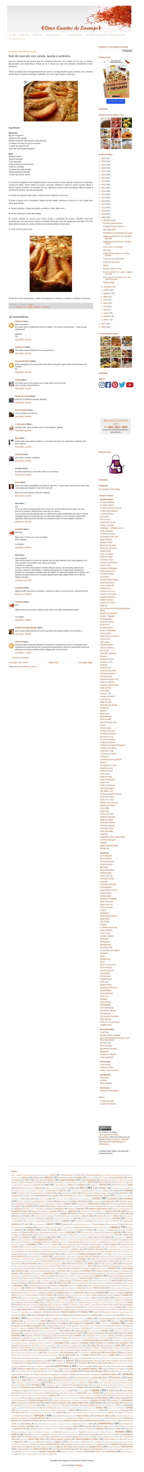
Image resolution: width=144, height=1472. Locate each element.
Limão (15, 1318)
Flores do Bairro (119, 1290)
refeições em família (98, 1400)
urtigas (121, 1437)
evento (52, 1276)
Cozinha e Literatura (95, 1249)
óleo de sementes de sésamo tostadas (44, 1355)
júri (108, 1309)
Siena (68, 1424)
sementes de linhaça (30, 1421)
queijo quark (39, 1393)
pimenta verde (46, 1377)
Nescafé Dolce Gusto (41, 1348)
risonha (18, 380)
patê (32, 1366)
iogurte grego (22, 1309)
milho (25, 1338)
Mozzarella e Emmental (19, 1345)
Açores (17, 1180)
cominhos (129, 1237)
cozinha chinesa (16, 1249)
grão (49, 1300)
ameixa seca (20, 347)
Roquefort (75, 1405)
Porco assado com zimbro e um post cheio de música (117, 278)
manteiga (115, 1323)
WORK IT (98, 1451)
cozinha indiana (47, 1251)
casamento (112, 1224)
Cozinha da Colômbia (31, 1249)
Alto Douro (74, 1190)
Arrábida (79, 1196)
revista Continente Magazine (56, 1403)
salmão (129, 1407)
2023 (104, 168)
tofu (103, 1432)
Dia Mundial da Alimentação (50, 1263)
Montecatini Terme (20, 1343)
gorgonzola (118, 1297)
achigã (104, 1177)
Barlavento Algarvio (126, 1201)
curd (71, 1259)
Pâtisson (40, 1366)
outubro (106, 290)
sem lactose (69, 1416)
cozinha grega (33, 1251)
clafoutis (63, 1235)
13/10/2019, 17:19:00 (23, 653)
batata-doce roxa (111, 1204)
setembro (107, 293)
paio (121, 1358)
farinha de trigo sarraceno (100, 1280)
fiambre (80, 1286)
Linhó (81, 1318)
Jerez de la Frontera (88, 1309)
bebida (42, 1206)
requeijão (114, 1400)
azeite (96, 1198)
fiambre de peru (128, 1285)
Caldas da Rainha (96, 1218)
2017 (104, 188)
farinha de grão (120, 1278)
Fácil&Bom (71, 1276)
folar (22, 1293)
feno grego (129, 1283)
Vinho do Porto (40, 1449)
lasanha (97, 1312)
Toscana (92, 1434)
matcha (117, 1331)
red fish (85, 1400)
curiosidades (82, 1259)
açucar (50, 1180)
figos (23, 1288)
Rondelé (66, 1405)
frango (100, 1292)
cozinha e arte (77, 1249)
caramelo (116, 1221)
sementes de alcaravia (123, 1416)
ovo (58, 1357)
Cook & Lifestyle (51, 1242)
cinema (44, 1235)
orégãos (112, 1355)
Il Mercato (73, 1304)
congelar (105, 1240)
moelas (97, 1338)
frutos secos (20, 1295)
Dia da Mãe (114, 1261)
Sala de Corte (88, 1408)
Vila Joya (113, 1442)
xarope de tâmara (33, 1454)
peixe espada (40, 1369)
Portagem (73, 1382)
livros (43, 1321)
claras (71, 1235)
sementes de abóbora (102, 1416)
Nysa (17, 438)
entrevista (43, 1271)
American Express (35, 1193)
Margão (13, 1328)
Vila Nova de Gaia (37, 1444)
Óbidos (112, 1350)
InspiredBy (80, 1307)
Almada (41, 1190)
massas (104, 1330)
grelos (73, 1300)
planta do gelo (113, 1380)
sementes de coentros (57, 1418)
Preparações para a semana (31, 1387)
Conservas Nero (127, 1240)
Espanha (126, 1271)
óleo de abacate (52, 1352)
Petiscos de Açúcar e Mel (122, 1371)
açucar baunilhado (89, 1180)
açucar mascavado (27, 1182)
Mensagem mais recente (18, 663)
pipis (17, 1380)
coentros (26, 1237)
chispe (61, 1232)
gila (74, 1297)
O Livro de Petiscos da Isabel (77, 1350)
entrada (111, 1268)
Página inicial (53, 663)
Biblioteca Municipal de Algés (121, 1209)
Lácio (16, 1312)
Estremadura (15, 1276)
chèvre (36, 1232)
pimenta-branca (61, 1377)
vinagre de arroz (71, 1444)
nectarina (129, 1345)
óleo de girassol (111, 1353)
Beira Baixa (110, 1206)
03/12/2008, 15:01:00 (23, 389)
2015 (104, 194)
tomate (120, 1431)
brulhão (37, 1216)
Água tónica (18, 1185)
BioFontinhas (44, 1211)
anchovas (85, 1193)
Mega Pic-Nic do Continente (65, 1333)
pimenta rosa (31, 1377)
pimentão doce (101, 1377)
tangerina (100, 1429)
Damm (29, 1261)
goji (100, 1297)
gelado (126, 1295)
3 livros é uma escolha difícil (113, 259)
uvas (128, 1437)
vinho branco (127, 1446)
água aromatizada (105, 1182)
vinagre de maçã (116, 1444)
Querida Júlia (62, 1393)
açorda (130, 1177)
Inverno (111, 1307)
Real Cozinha (118, 1395)
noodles (80, 1348)
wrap (16, 1454)
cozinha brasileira (124, 1247)
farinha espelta (117, 1281)
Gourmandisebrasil (23, 361)
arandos (55, 1196)
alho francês (100, 1188)
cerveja (54, 1230)
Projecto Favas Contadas (39, 1390)
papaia (60, 1361)
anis (113, 1193)
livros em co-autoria (58, 1321)
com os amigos (104, 1237)
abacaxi (36, 1178)
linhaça (74, 1318)
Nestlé (72, 1348)
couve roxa (126, 1244)
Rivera (18, 482)
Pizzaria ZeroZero (79, 1380)
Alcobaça (93, 1185)
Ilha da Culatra (84, 1304)
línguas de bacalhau (34, 1318)
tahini (62, 1429)
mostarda (84, 1343)
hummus (19, 1304)
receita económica (42, 1398)
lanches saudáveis (69, 1312)
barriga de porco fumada (23, 1204)
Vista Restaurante (97, 1449)
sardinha (111, 1412)
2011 (104, 208)
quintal (43, 1395)
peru (57, 1371)
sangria (69, 1412)
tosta (100, 1434)
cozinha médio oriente (123, 1251)
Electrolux (41, 1268)
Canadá (47, 1221)
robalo (17, 1405)
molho (111, 1338)
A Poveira (126, 1175)
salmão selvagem (22, 1410)
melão (111, 1333)
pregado (120, 1385)
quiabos (71, 1393)
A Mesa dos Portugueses (112, 1175)
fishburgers (71, 1288)
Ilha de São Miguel (126, 1304)
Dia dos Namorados (30, 1264)
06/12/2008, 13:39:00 (23, 461)
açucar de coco (106, 1180)
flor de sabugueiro (81, 1290)
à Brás (78, 1175)
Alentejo (115, 1185)
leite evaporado (82, 1315)
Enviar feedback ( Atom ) (27, 667)
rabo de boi (71, 1395)
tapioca (111, 1429)
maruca (68, 1328)
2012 (104, 204)
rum (21, 1408)
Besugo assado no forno (112, 269)
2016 (104, 191)
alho (83, 1187)
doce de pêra (81, 1266)
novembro (107, 287)
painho (115, 1358)
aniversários (124, 1193)
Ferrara (42, 1285)
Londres (87, 1321)
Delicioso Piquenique (49, 1261)
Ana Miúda (19, 588)
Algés (64, 1188)
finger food (42, 1288)
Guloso (109, 1300)
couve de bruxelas (82, 1244)
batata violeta (81, 1204)
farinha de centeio (87, 1278)
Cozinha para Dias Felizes (50, 1254)
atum (23, 1199)
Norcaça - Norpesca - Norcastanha (98, 1348)
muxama (42, 1345)
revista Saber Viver (80, 1403)
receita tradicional (121, 1398)
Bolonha (38, 1213)
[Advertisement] (51, 697)
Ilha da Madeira (97, 1304)
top (26, 1434)
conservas (114, 1240)
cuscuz (119, 1259)
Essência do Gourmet (79, 1273)
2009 (104, 214)
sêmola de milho (110, 1420)
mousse (111, 1343)
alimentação (126, 1188)
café (48, 1218)
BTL (44, 1216)
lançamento (38, 1312)
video (84, 1442)
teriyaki (56, 1432)
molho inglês (41, 1340)
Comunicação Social (40, 1240)
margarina (22, 1328)
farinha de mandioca (50, 1280)
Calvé (107, 1218)
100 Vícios (36, 1175)
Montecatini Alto (128, 1340)
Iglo (42, 1304)
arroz (106, 1195)
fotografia (60, 1293)
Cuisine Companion (58, 1259)
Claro (78, 1235)
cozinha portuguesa (88, 1254)
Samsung (124, 1410)
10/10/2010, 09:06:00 (23, 547)
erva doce (62, 1271)
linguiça (56, 1318)
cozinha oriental (32, 1254)
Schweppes (129, 1412)
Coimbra (64, 1237)
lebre (114, 1312)
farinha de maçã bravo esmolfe (31, 1280)
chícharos (45, 1232)
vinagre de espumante (87, 1444)
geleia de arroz (34, 1297)
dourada (115, 1266)
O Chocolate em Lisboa (56, 1350)
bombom (48, 1213)
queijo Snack (50, 1393)
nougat (115, 1348)
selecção (39, 1415)
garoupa (109, 1295)
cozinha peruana (70, 1254)
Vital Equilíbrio (118, 1449)
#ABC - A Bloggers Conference (20, 1175)
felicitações (119, 1283)
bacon (50, 1201)
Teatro (13, 1432)
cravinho (45, 1256)
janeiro (106, 320)
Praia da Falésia (96, 1385)
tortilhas (82, 1434)
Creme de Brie (70, 1256)
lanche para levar (52, 1312)
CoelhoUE (15, 1237)
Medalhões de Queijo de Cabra (33, 1333)
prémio (128, 1385)
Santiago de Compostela (97, 1412)
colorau (91, 1237)
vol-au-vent (25, 1451)
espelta (38, 1273)
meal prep (15, 1333)
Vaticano (130, 1439)
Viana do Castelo (74, 1442)
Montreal (48, 1343)
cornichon (103, 1242)
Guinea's (100, 1300)
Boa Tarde (85, 1211)
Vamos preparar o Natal (87, 1439)
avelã (49, 1199)
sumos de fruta (20, 1429)
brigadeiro (115, 1213)
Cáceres (22, 1218)
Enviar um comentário (20, 658)
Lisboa (89, 1318)
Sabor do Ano (31, 1408)
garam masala (98, 1295)
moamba (89, 1338)
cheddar (111, 1230)
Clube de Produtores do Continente (94, 1235)
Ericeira (52, 1271)
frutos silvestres (32, 1295)
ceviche (64, 1230)
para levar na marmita (23, 1363)
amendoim (21, 1193)
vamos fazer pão (36, 1439)
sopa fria (88, 1426)
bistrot (64, 1211)
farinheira (24, 1283)
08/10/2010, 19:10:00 (23, 522)
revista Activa (21, 1403)
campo (38, 1221)
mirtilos (46, 1338)
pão (49, 1360)
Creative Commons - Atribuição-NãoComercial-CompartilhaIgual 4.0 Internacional (114, 1141)
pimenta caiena (110, 1374)
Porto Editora (122, 1382)
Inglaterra (68, 1307)
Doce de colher (127, 1263)
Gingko (86, 1297)
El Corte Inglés (29, 1268)
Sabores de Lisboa (46, 1408)
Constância (27, 1242)
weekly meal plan (48, 1451)
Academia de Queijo (66, 1177)
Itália (54, 1309)
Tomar (110, 1432)
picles (73, 1374)
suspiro (40, 1429)
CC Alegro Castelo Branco (99, 1227)
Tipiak (81, 1432)
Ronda (57, 1405)
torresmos (73, 1434)
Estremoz (25, 1276)
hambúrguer (129, 1300)
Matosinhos (126, 1331)
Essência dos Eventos (98, 1273)
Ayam (71, 1199)
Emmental (85, 1268)
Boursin (82, 1213)
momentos (77, 1340)
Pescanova (86, 1371)
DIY (100, 1263)
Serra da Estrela (124, 1420)
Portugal (36, 1385)
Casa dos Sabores (99, 1224)
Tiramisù (89, 1432)
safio (74, 1408)
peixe (130, 1366)
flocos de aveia (100, 1288)
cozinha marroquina (106, 1251)
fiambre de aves (115, 1285)
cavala (85, 1227)
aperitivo (27, 1196)
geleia (24, 1297)
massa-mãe (94, 1331)
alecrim (103, 1185)
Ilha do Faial (18, 1307)
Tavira (127, 1429)
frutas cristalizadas (126, 1293)
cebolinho (18, 1230)
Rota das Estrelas (89, 1405)
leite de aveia (54, 1315)
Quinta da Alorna (109, 1393)
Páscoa (94, 1363)
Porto (91, 1382)
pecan (89, 1366)
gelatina (14, 1298)
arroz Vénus (119, 1196)
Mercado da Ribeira (33, 1335)
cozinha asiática (95, 1247)
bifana (34, 1211)
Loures (95, 1321)
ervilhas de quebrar (103, 1271)
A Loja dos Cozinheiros (92, 1175)
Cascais (122, 1224)
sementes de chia (38, 1418)
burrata (59, 1216)
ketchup (114, 1309)
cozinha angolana (81, 1247)
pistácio (41, 1380)
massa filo (35, 1331)
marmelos (37, 307)
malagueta (64, 1323)
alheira (72, 1188)
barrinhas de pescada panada (45, 1204)
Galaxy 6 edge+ (78, 1295)
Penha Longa (63, 1369)
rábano (62, 1395)
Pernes (49, 1371)
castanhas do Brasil (44, 1227)
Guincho (91, 1300)
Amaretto (96, 1190)
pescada (74, 1371)
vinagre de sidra (31, 1447)
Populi (28, 1382)
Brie (107, 1213)
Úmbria (113, 1437)
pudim (71, 1391)
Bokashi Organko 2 (97, 1211)
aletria (123, 1185)
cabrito (100, 1216)
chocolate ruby (86, 1232)
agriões (91, 1182)
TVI (99, 1437)
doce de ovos (69, 1266)
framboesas (79, 1293)
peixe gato (52, 1369)
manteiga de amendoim (32, 1326)
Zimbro (105, 265)
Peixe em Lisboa (24, 1369)
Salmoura (45, 1410)
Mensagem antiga (85, 663)
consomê (17, 1242)
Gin (80, 1297)
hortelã (130, 1302)
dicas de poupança (77, 1263)
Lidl (111, 1315)
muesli (33, 1345)
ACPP (27, 1180)
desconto (89, 1261)
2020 (104, 178)
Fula (42, 1295)
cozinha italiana (75, 1251)
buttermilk (75, 1216)
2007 (104, 324)
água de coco (118, 1182)
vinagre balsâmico (54, 1444)
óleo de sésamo (65, 1355)
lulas (122, 1321)
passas (105, 1363)
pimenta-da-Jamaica (82, 1377)
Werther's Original (67, 1451)
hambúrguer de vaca (23, 1302)
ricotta (108, 1403)
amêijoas (105, 1190)
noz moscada (39, 1350)
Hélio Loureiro (60, 1302)
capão (107, 1221)
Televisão (22, 1432)
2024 (104, 165)
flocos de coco (128, 1288)
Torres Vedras (62, 1434)
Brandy (99, 1213)
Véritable (47, 1442)
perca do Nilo (20, 1371)
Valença (22, 1439)
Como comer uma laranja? (113, 247)
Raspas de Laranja (22, 396)
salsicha (84, 1410)
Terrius (64, 1432)
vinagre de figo (102, 1444)
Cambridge (129, 1218)
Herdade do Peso (99, 1302)
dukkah (130, 1266)
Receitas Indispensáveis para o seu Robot (66, 1400)
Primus (118, 1387)
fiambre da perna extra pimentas (97, 1285)
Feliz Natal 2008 (109, 230)
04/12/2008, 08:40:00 (23, 417)
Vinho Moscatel (58, 1449)
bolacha (109, 1211)
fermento (18, 1285)
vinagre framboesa (79, 1447)
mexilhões (78, 1336)
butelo (67, 1216)
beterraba (81, 1209)
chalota (90, 1230)
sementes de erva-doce (94, 1418)
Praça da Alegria (75, 1385)
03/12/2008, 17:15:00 (23, 403)
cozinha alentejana (51, 1247)
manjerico (104, 1323)
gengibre (62, 1297)
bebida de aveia (72, 1206)
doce (116, 1264)
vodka (16, 1451)
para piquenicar (42, 1363)
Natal (93, 1345)
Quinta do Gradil (33, 1395)
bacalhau (129, 1198)
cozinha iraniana (61, 1251)
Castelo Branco (57, 1227)
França (91, 1293)
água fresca (129, 1182)
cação (108, 1216)
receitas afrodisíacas (18, 1400)
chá (71, 1230)
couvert (26, 1247)
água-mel (28, 1185)
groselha (83, 1300)
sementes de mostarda (51, 1420)
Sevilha (14, 1424)
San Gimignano (48, 1412)
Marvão (76, 1328)
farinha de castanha (71, 1278)
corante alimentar (74, 1242)
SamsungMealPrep (35, 1412)
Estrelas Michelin (123, 1273)
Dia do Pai (15, 1263)
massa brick (98, 1328)
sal (80, 1408)
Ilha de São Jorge (110, 1304)
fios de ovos (55, 1288)
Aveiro (42, 1199)
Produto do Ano (128, 1387)
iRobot (34, 1309)
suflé (131, 1426)
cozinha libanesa (90, 1251)
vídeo (91, 1442)
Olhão (78, 1355)
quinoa (97, 1393)
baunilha (29, 1206)
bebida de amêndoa (57, 1206)
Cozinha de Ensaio (63, 1249)
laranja (30, 307)
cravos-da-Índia (58, 1256)
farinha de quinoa (82, 1280)
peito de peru (119, 1366)
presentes (51, 1387)
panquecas (39, 1361)
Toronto (52, 1434)
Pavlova (81, 1366)
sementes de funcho (112, 1418)
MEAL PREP (24, 35)
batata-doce (94, 1204)
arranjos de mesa (92, 1196)
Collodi (82, 1237)
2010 (104, 211)
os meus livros (30, 1358)
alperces (63, 1191)
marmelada (44, 1328)
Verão (38, 1442)
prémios (14, 1387)
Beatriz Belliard (21, 410)
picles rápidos (86, 1374)
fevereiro (107, 316)
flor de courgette (57, 1290)
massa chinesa (109, 1328)
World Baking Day (127, 1451)
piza (51, 1380)
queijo (96, 1390)
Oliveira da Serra (89, 1355)
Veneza (30, 1442)
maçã (131, 1321)
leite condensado (39, 1315)
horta (109, 1302)
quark (86, 1390)
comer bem (118, 1237)
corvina (13, 1244)
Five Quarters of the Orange (109, 489)
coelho (126, 1235)
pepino (74, 1369)
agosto (106, 297)
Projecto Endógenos (21, 1390)
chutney (36, 1235)
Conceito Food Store (59, 1240)
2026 (104, 158)
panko (29, 1361)
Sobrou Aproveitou (27, 1426)
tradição (116, 1434)
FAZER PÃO (37, 35)
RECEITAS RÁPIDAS (54, 35)
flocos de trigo (32, 1290)
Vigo (106, 1442)
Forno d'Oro (32, 1293)
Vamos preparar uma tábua (114, 1439)
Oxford (84, 1358)
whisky (78, 1451)
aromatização (68, 1196)
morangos (59, 1343)
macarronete (30, 1323)
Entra (103, 1268)
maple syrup (71, 1326)
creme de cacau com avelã (87, 1256)
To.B (97, 1432)
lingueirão (47, 1318)
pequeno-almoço (90, 1369)
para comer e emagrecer (110, 1361)
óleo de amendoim (67, 1353)
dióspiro (91, 1264)
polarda (123, 1380)
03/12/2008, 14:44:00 (23, 372)
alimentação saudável (18, 1190)
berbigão (49, 1209)
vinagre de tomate (46, 1447)
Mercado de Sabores (51, 1335)
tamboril (90, 1429)
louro (104, 1321)
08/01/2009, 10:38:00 (23, 496)
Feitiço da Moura (97, 1283)
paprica (70, 1360)
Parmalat (70, 1363)
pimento (117, 1377)
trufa (61, 1437)
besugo (71, 1209)
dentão (62, 1261)
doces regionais (103, 1266)
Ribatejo (98, 1403)
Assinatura (129, 1196)
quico (89, 1393)
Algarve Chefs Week (52, 1188)
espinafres (49, 1273)
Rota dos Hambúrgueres (106, 1405)
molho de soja (26, 1340)
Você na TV (129, 1449)
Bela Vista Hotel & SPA (125, 1206)
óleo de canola (83, 1352)
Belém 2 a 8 (30, 1209)
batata (68, 1204)
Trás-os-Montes (27, 1437)
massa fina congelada (49, 1331)
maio (105, 306)
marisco (32, 1328)
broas (18, 1216)
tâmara (70, 1429)
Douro (123, 1266)
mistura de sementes (60, 1338)
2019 (104, 181)
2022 (104, 171)
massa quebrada (81, 1331)
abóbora (48, 1177)
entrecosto (20, 1271)
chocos (97, 1232)
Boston (74, 1213)
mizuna (81, 1338)
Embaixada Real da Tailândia (68, 1268)
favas (34, 1283)
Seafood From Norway (22, 1416)
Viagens (58, 1441)
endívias (95, 1268)
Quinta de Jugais (19, 1395)
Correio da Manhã (116, 1242)
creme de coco (121, 1256)
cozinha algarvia (66, 1247)
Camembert (18, 1221)
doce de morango (42, 1266)
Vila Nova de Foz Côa (21, 1444)
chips (54, 1232)
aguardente (38, 1185)
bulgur (51, 1216)
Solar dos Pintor (50, 1426)
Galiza (88, 1295)
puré (79, 1390)
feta (62, 1286)
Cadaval (40, 1218)
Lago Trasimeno (26, 1312)
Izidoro (77, 1309)
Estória (112, 1273)
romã (39, 1405)
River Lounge (128, 1403)
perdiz (29, 1371)
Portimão (82, 1382)
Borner (56, 1213)
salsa (71, 1410)
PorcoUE (64, 1382)
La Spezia (130, 1309)
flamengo (81, 1288)
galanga (67, 1295)
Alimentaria (32, 1190)
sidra (54, 1424)
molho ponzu (67, 1340)
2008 (104, 217)
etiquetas (35, 1276)
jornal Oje (101, 1309)
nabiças (75, 1345)
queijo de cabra (27, 1393)
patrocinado (62, 1365)
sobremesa (45, 307)
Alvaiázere (85, 1190)
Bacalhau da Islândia (24, 1201)
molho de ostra (121, 1338)
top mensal (35, 1434)
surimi (32, 1429)
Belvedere (39, 1209)
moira (104, 1338)
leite (23, 1315)
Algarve (38, 1188)
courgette (31, 1244)
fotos (70, 1293)
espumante (64, 1273)
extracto (62, 1276)
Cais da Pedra (65, 1218)
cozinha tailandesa (17, 1256)
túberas (75, 1437)
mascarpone (86, 1328)
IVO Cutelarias (66, 1309)
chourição (106, 1232)
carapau (127, 1221)
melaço (91, 1333)
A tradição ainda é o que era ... (114, 226)
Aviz (64, 1199)
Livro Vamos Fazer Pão (30, 1321)
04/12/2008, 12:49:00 (23, 430)
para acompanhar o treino (89, 1361)
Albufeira (71, 1185)
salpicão (63, 1410)
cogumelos (51, 1237)
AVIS (58, 1199)
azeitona (113, 1198)
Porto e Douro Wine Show (107, 1382)
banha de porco (109, 1201)
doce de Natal (56, 1266)
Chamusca (101, 1230)
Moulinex (99, 1343)
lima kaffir (127, 1315)
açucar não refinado (57, 1182)
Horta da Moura (119, 1302)
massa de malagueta (123, 1328)
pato (48, 1366)
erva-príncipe (75, 1271)
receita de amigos (26, 1398)
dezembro (107, 220)
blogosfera (73, 1211)
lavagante (106, 1312)
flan (89, 1288)
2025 (104, 161)
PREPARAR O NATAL (74, 35)
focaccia (14, 1293)
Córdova (86, 1242)
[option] (115, 82)
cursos (93, 1259)
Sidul (61, 1424)
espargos (15, 1273)
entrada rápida (127, 1268)
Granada (127, 1297)
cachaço (31, 1218)
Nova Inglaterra (125, 1348)
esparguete (28, 1273)
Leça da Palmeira (124, 1312)
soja (41, 1426)
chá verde (79, 1230)
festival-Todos (52, 1285)
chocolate (71, 1232)
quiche (80, 1393)
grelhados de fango (62, 1300)
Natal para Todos (106, 1345)
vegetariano (19, 1442)
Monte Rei (117, 1340)
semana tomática (83, 1416)
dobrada (108, 1263)
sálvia (101, 1410)
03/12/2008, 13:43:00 (23, 340)
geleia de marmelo (48, 1297)
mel (80, 1333)
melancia (100, 1333)
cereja (44, 1230)
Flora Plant (99, 1290)
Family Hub (88, 1276)
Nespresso (63, 1348)
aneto (105, 1193)
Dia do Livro (126, 1261)
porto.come (25, 1385)
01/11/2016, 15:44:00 (23, 634)
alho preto (116, 1188)
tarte (119, 1429)
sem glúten (58, 1416)
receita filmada (57, 1398)
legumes (14, 1315)
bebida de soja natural (86, 1206)
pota (64, 1385)
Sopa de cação (108, 283)
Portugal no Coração (53, 1385)
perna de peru (39, 1371)
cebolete (130, 1227)
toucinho (108, 1434)
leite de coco (68, 1315)
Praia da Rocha (109, 1385)
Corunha (127, 1242)
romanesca (49, 1405)
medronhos (49, 1333)
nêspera (54, 1348)
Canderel (57, 1221)
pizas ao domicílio (63, 1380)
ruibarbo (14, 1408)
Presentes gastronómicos (112, 223)
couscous (46, 1244)
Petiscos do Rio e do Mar (20, 1374)
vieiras (98, 1442)
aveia (32, 1199)
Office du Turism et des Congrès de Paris (23, 1352)
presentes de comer (66, 1387)
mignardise (102, 1335)
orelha (123, 1355)
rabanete (52, 1395)
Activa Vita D (39, 1180)
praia (86, 1385)
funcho (50, 1295)
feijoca (74, 1283)
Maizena (53, 1323)
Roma (32, 1405)
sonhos (67, 1426)
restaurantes (127, 1400)
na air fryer (52, 1345)
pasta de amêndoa (118, 1363)
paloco (22, 1361)
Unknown (19, 321)
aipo (47, 1185)
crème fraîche (27, 1259)
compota (27, 1240)
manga (76, 1323)
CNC (110, 1235)
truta (68, 1437)
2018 (104, 184)
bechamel (99, 1206)
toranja (44, 1434)
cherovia (26, 1232)
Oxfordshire (94, 1358)
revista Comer (34, 1403)
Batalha (59, 1204)
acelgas (96, 1177)
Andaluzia (96, 1193)
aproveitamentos (41, 1196)
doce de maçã (29, 1266)
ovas (51, 1358)
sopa (75, 1426)
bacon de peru (62, 1201)
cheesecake (121, 1230)
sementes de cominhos (75, 1418)
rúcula (126, 1405)
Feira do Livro (84, 1283)
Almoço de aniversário (111, 262)
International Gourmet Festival (96, 1307)
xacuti (23, 1454)
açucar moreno (42, 1182)
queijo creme (114, 1391)
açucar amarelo (68, 1180)
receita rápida (101, 1398)
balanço (74, 1201)
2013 (104, 201)
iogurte (119, 1307)
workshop (110, 1451)
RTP (118, 1405)
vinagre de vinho (61, 1447)
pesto (109, 1371)
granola (39, 1300)
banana (85, 1201)
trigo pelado (39, 1437)
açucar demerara (120, 1180)
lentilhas (94, 1315)
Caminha (29, 1221)
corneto (94, 1242)
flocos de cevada (115, 1288)
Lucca (115, 1321)
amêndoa (19, 307)
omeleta (103, 1355)
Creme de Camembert (107, 1256)
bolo (25, 307)
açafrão (79, 1178)
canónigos (90, 1221)
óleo (41, 1353)
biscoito (54, 1211)
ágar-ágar (82, 1182)
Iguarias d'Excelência (54, 1304)
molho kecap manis (54, 1340)
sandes (59, 1412)
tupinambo (84, 1437)
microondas (91, 1335)
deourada (70, 1261)
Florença (108, 1290)
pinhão (130, 1378)
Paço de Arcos (105, 1358)
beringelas (59, 1209)
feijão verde (62, 1283)
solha (60, 1426)
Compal (18, 1240)
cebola (114, 1227)
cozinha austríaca (110, 1247)
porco (44, 1382)
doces (90, 1266)
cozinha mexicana (17, 1254)
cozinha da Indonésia (47, 1249)
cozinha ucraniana (33, 1256)
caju (75, 1218)
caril (27, 1224)
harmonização (48, 1302)
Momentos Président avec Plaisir (96, 1340)
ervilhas (87, 1271)
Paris (61, 1363)
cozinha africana (37, 1247)
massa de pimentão (19, 1331)
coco (116, 1235)
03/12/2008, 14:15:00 (23, 354)
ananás (75, 1193)
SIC (36, 1424)
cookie (63, 1242)
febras (44, 1283)
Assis (16, 1199)
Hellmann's (71, 1302)
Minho (38, 1338)
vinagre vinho (95, 1446)
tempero (30, 1432)
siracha (83, 1424)
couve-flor (15, 1247)
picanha (64, 1374)
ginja (94, 1297)
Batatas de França (126, 1204)
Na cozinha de (64, 1345)
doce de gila (18, 1266)
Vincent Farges (113, 1447)
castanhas (29, 1227)
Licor (104, 1315)
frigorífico (113, 1293)
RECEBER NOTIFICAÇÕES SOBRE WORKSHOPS (106, 35)
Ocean (119, 1350)
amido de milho (51, 1193)
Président (80, 1387)
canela (66, 1221)
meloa (120, 1333)
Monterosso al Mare (36, 1343)
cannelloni (79, 1221)
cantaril (99, 1221)
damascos (21, 1261)
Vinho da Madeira (24, 1449)
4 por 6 (53, 1175)
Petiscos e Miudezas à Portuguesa (45, 1374)
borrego (64, 1214)
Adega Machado (71, 1182)
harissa (37, 1302)
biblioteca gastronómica (98, 1209)
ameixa (116, 1191)
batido (17, 1206)
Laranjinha (19, 529)
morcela (73, 1343)
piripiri (24, 1380)
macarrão (19, 1323)
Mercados (65, 1335)
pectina (100, 1366)
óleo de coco (96, 1353)
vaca (13, 1439)
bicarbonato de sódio (19, 1211)
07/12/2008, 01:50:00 (23, 475)
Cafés (56, 1218)
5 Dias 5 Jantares (66, 1175)
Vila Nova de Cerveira (126, 1442)
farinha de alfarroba (116, 1276)
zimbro (51, 1454)
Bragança (91, 1213)
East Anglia (17, 1268)
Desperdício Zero (101, 1261)
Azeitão (86, 1199)
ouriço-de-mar (42, 1358)
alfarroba (19, 1188)
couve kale (97, 1244)
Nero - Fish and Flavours (23, 1348)
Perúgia (65, 1371)
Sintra (75, 1424)
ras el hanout (98, 1395)
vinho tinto (71, 1449)
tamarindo (81, 1429)
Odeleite (127, 1350)
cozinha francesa (127, 1249)
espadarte (116, 1271)
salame (111, 1408)
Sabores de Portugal (62, 1408)
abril (105, 310)
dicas (64, 1264)
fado (79, 1276)
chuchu (25, 1235)
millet (31, 1338)
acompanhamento (116, 1178)
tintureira (73, 1432)
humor (28, 1304)
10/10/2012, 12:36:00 (23, 594)
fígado (16, 1288)
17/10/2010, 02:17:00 (23, 580)
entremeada (33, 1271)
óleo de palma (24, 1355)
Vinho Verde (83, 1449)
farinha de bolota (56, 1278)
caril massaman (38, 1224)
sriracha (117, 1426)
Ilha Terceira (40, 1307)
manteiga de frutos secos (55, 1326)
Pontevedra (19, 1382)
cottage (21, 1244)
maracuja (108, 1326)
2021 (104, 175)
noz (25, 1350)
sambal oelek (113, 1410)
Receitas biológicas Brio (38, 1400)
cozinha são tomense (123, 1254)
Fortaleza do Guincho (46, 1293)
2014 (104, 198)
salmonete (35, 1410)
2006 (104, 327)
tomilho (14, 1434)
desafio (79, 1261)
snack (91, 1424)
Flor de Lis (69, 1290)
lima (118, 1315)
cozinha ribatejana (108, 1254)
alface (130, 1185)
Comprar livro (116, 101)
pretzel (102, 1387)
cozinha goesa (19, 1251)
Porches (36, 1382)
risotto (116, 1403)
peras (130, 1369)
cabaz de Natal (87, 1216)
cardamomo (16, 1224)
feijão (51, 1283)
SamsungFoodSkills (18, 1412)
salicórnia (120, 1408)
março (106, 313)
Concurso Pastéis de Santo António (89, 1240)
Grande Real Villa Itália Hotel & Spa (22, 1300)
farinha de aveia (42, 1278)
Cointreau (74, 1237)
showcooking (25, 1424)
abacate (25, 1178)
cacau (115, 1216)
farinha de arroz (27, 1278)
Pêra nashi (107, 250)
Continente (38, 1242)
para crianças (128, 1361)
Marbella (117, 1326)
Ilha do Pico (29, 1307)
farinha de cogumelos (105, 1278)
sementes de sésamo (92, 1421)
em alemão (51, 1268)
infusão (60, 1307)
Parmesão (82, 1363)
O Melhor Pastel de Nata (99, 1350)
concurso (72, 1240)
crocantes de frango (41, 1259)
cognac (40, 1237)
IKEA (65, 1304)
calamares (84, 1218)
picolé (96, 1374)
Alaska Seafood (60, 1185)
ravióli (108, 1395)
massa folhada (64, 1331)
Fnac (128, 1290)
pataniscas (24, 1366)
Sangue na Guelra (80, 1412)
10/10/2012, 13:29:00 (23, 620)
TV (92, 1437)
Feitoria (108, 1283)
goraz (107, 1298)
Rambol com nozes (84, 1395)
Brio (123, 1214)
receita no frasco (71, 1398)
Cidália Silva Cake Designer (26, 628)
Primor (110, 1387)
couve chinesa (67, 1244)
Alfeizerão (29, 1188)
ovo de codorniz (75, 1358)
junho (105, 303)
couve (55, 1244)
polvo (131, 1380)
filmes (32, 1288)
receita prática (84, 1398)
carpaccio (66, 1224)
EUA (43, 1276)
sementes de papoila (71, 1421)
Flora (91, 1290)
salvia (93, 1410)
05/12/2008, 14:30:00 (23, 447)
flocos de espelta (19, 1290)
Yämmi (43, 1454)
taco (55, 1429)
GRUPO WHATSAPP (17, 39)
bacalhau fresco (39, 1201)
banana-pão (96, 1201)
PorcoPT (55, 1382)
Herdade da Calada (84, 1302)
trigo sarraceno (51, 1437)
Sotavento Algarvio (103, 1426)
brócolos (26, 1216)
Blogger (79, 1465)
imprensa (51, 1307)
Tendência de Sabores (43, 1432)
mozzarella (124, 1343)
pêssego (99, 1371)
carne (50, 1223)
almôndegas (51, 1190)
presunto (92, 1387)
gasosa (117, 1295)
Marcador (126, 1326)
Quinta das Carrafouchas (125, 1393)
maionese (42, 1323)
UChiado (105, 1437)
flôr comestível (43, 1290)
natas (118, 1345)
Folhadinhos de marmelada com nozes (117, 233)
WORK (87, 1452)
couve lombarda (110, 1244)
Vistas (109, 1449)
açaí (88, 1177)
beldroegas (19, 1209)
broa (131, 1214)
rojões (25, 1405)
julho (105, 300)
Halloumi (118, 1300)
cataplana (76, 1227)
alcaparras (82, 1185)
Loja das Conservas (75, 1321)
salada (99, 1407)
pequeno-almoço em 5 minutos (114, 1369)
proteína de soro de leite (58, 1390)
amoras (64, 1193)
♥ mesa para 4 (21, 424)
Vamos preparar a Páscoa (61, 1439)
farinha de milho (66, 1280)
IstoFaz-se (43, 1309)
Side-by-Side (46, 1424)
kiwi (121, 1309)
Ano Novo (15, 1196)
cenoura (31, 1230)
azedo (79, 1199)
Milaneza (112, 1335)
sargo (120, 1412)
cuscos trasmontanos (106, 1259)
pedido (108, 1366)
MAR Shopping (97, 1326)
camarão (116, 1218)
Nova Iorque (15, 1350)
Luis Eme (19, 454)
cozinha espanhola (113, 1249)
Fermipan (32, 1285)
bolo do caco (27, 1213)
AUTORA (12, 35)
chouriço (117, 1232)
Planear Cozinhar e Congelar (97, 1380)
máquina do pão (84, 1326)
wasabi (34, 1451)
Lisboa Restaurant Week (108, 1318)
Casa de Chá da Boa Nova (81, 1224)
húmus (35, 1304)
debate (36, 1261)
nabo (84, 1345)
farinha (99, 1276)
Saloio (54, 1410)
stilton (125, 1426)
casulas (67, 1227)
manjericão (89, 1323)
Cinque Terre (54, 1235)
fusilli (59, 1295)
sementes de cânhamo (19, 1418)
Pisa (33, 1380)
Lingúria (65, 1318)
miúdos (73, 1338)
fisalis (63, 1288)
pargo (54, 1363)
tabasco (48, 1429)
